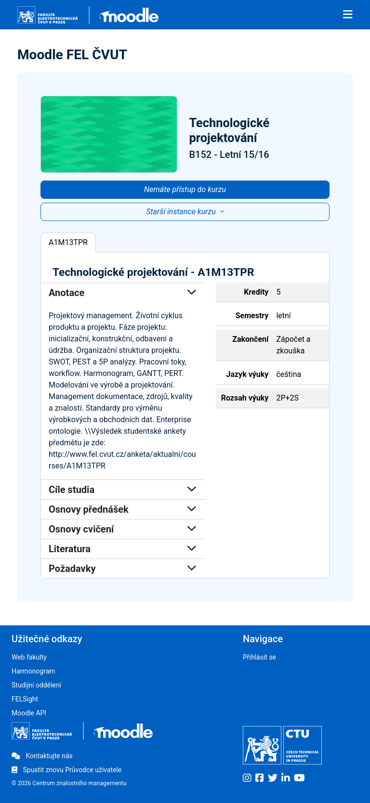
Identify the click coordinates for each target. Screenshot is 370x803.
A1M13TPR (68, 242)
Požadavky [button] (123, 568)
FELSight (25, 699)
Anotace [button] (123, 292)
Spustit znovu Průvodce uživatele (66, 770)
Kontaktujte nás (42, 756)
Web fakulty (29, 657)
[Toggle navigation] (348, 15)
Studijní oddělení (36, 685)
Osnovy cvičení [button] (123, 529)
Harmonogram (33, 671)
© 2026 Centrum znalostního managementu (69, 783)
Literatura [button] (123, 549)
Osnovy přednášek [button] (123, 509)
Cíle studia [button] (123, 489)
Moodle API (29, 713)
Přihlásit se (259, 657)
